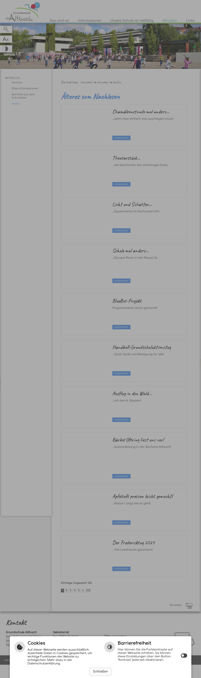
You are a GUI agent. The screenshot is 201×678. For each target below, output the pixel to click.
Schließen (100, 671)
